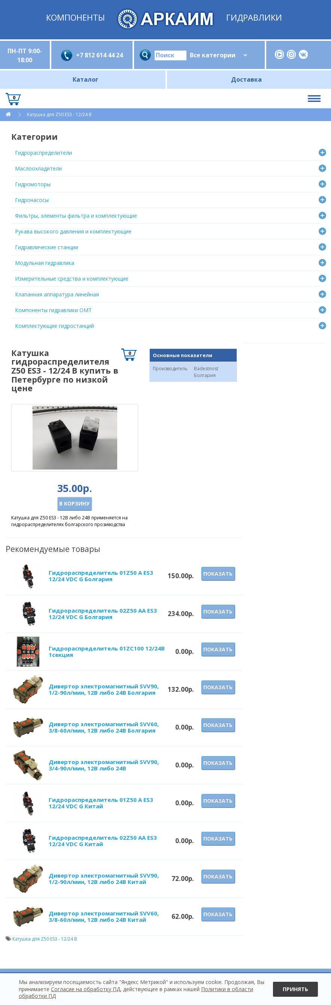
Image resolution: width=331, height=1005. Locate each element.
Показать (218, 573)
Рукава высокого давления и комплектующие (73, 231)
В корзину (74, 503)
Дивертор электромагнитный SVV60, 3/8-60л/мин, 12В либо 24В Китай (104, 916)
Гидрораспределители (43, 152)
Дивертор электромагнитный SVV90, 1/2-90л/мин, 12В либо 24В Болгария (104, 689)
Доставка (246, 79)
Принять (295, 989)
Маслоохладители (38, 168)
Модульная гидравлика (44, 262)
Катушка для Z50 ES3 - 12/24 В (59, 114)
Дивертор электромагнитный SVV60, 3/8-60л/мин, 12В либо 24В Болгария (104, 727)
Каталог (85, 79)
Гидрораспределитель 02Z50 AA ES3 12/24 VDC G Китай (103, 841)
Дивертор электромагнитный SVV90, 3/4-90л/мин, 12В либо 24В (104, 765)
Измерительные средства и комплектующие (71, 278)
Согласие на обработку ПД (85, 989)
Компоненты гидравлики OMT (53, 310)
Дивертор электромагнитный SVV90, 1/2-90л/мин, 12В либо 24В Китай (104, 878)
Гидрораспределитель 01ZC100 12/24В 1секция (107, 651)
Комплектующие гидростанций (54, 325)
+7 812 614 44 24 (99, 55)
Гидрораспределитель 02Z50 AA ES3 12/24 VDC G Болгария (103, 614)
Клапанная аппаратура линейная (57, 294)
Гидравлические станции (46, 247)
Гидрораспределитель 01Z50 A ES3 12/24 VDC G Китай (101, 803)
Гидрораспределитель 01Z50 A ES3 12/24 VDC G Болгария (101, 576)
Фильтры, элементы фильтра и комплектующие (76, 215)
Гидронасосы (32, 199)
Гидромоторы (33, 184)
